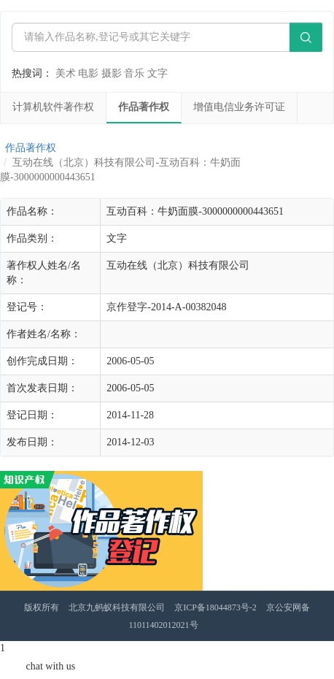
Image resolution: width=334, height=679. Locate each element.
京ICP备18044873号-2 (215, 607)
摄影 (111, 73)
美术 (65, 73)
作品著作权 (143, 106)
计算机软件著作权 (53, 106)
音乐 (134, 73)
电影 (88, 73)
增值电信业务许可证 (239, 106)
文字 (157, 73)
